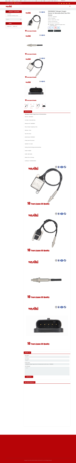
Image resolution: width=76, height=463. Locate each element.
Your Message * (27, 371)
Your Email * (27, 363)
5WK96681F (52, 29)
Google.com (9, 30)
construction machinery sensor (12, 20)
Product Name (27, 367)
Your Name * (27, 359)
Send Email (57, 35)
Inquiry (50, 35)
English (63, 0)
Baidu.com (15, 30)
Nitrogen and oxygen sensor (60, 29)
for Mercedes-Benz (53, 30)
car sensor (9, 18)
